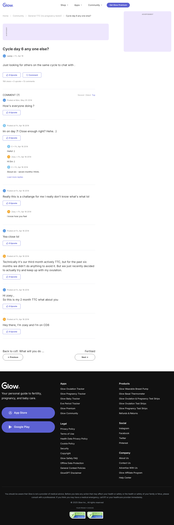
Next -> (85, 357)
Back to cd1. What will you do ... (23, 351)
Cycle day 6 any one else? (78, 16)
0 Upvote (11, 75)
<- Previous (13, 357)
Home (5, 16)
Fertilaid (90, 351)
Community (18, 16)
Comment (32, 75)
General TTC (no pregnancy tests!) (45, 16)
